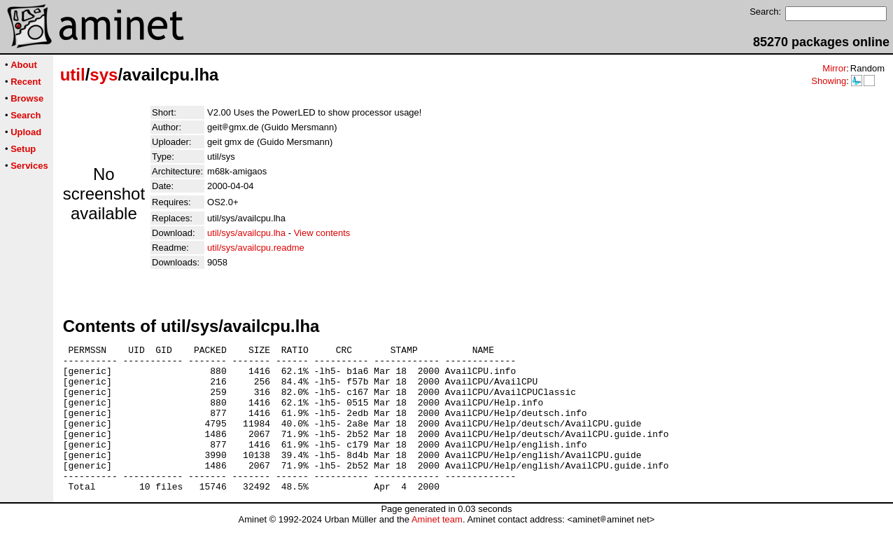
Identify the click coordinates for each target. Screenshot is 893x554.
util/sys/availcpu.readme (255, 247)
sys (104, 74)
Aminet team (437, 548)
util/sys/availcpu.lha (246, 233)
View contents (322, 233)
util (72, 74)
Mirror (834, 68)
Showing (828, 81)
